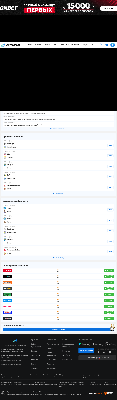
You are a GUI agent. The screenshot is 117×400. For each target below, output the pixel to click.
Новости (29, 45)
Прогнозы (38, 45)
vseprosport (10, 45)
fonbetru (58, 200)
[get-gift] (106, 45)
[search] (101, 45)
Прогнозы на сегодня (50, 45)
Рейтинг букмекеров (73, 45)
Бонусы (85, 45)
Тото (62, 45)
